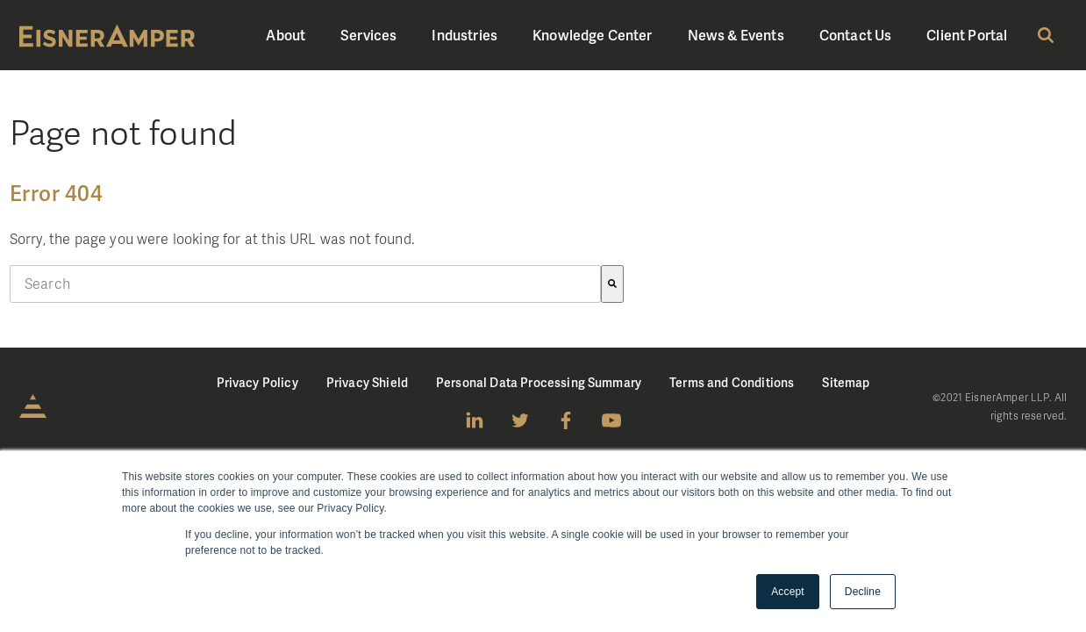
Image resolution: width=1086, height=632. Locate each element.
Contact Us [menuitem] (855, 35)
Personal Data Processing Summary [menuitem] (538, 382)
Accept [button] (787, 591)
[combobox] (305, 284)
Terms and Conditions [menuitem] (731, 382)
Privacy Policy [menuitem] (257, 382)
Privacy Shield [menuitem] (367, 382)
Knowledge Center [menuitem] (592, 35)
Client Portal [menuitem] (966, 35)
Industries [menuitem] (464, 35)
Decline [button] (863, 591)
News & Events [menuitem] (736, 35)
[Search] (612, 284)
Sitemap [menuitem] (845, 382)
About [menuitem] (285, 35)
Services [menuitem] (368, 35)
